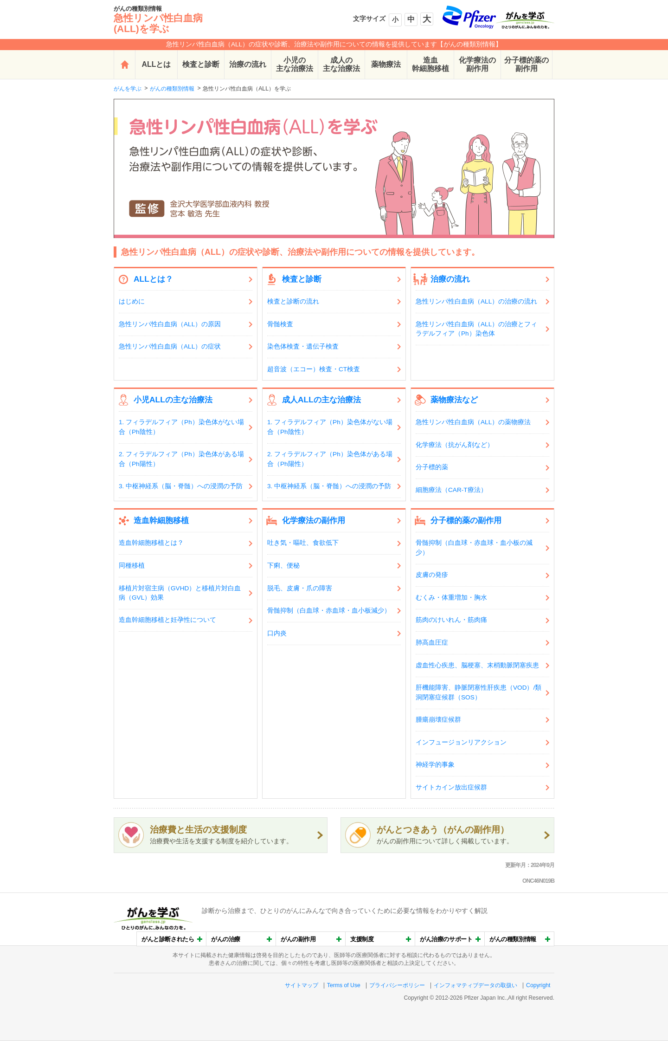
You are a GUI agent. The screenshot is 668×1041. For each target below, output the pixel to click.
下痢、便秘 (283, 565)
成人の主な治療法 (341, 64)
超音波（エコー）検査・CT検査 (313, 369)
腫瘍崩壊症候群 (438, 719)
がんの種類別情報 (172, 88)
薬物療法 (386, 64)
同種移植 (132, 565)
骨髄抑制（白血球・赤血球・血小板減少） (329, 610)
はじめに (132, 301)
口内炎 (277, 633)
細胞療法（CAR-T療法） (451, 489)
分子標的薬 (432, 467)
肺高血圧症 (432, 642)
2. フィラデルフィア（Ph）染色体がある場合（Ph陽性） (181, 459)
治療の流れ (247, 64)
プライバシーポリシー (397, 985)
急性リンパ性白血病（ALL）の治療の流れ (476, 301)
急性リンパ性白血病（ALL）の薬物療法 (473, 422)
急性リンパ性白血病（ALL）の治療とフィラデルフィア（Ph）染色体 (476, 329)
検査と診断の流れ (293, 301)
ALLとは (156, 64)
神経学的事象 (435, 764)
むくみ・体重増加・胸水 (451, 597)
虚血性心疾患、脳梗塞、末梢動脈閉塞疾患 (477, 665)
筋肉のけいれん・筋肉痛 (451, 619)
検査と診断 (200, 64)
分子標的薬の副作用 (526, 64)
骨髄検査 (280, 324)
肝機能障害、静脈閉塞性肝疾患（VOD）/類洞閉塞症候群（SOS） (478, 692)
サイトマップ (301, 985)
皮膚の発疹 (432, 574)
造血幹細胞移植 (430, 64)
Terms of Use (343, 985)
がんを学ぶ (127, 88)
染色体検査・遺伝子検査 (303, 346)
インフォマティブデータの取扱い (475, 985)
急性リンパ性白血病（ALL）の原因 (170, 324)
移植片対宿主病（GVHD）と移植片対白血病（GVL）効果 (180, 593)
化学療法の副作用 (477, 64)
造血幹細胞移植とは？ (151, 542)
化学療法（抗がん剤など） (455, 444)
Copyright (538, 985)
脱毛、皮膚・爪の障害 (299, 588)
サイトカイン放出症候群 (451, 787)
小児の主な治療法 (294, 64)
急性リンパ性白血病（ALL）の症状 (170, 346)
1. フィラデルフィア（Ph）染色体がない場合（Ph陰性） (181, 427)
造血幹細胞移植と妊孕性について (167, 619)
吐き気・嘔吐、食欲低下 (303, 542)
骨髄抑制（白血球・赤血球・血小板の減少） (474, 547)
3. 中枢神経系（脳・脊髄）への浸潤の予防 (181, 486)
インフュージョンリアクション (461, 742)
